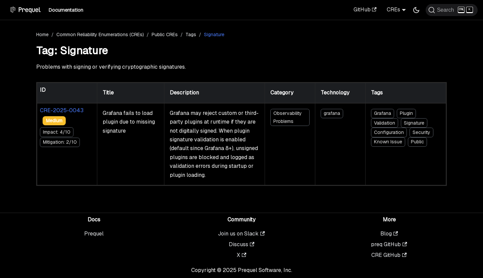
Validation (384, 123)
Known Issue (388, 142)
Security (421, 132)
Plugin (406, 113)
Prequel (94, 233)
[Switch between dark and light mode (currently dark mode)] (416, 10)
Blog (389, 233)
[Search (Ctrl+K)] (452, 10)
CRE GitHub (389, 255)
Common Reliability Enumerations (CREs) (100, 34)
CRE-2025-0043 (62, 110)
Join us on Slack (241, 233)
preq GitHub (389, 244)
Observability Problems (287, 117)
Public (417, 142)
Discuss (241, 244)
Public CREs (165, 34)
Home (42, 34)
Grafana (382, 113)
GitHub (365, 9)
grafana (332, 113)
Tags (190, 34)
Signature (414, 123)
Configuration (389, 132)
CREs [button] (393, 9)
